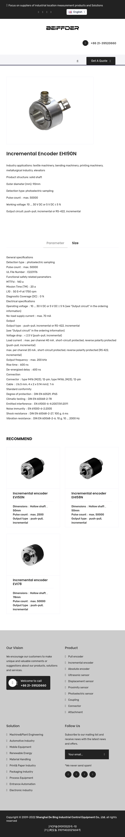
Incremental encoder (80, 662)
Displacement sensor (81, 681)
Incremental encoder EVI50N (30, 495)
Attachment (75, 712)
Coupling (73, 699)
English (77, 12)
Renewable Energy (21, 753)
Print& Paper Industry (23, 765)
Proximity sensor (78, 687)
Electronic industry (21, 790)
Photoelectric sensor (80, 693)
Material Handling (20, 759)
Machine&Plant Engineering (26, 734)
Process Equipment (21, 777)
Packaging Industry (21, 771)
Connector (74, 706)
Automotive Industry (22, 740)
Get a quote (101, 61)
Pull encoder (75, 656)
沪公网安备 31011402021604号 (62, 830)
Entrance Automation (22, 784)
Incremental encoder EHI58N (88, 495)
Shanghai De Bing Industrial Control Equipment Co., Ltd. (71, 817)
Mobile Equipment (20, 747)
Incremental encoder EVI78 (30, 582)
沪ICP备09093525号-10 (62, 826)
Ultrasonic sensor (78, 675)
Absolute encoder (79, 668)
